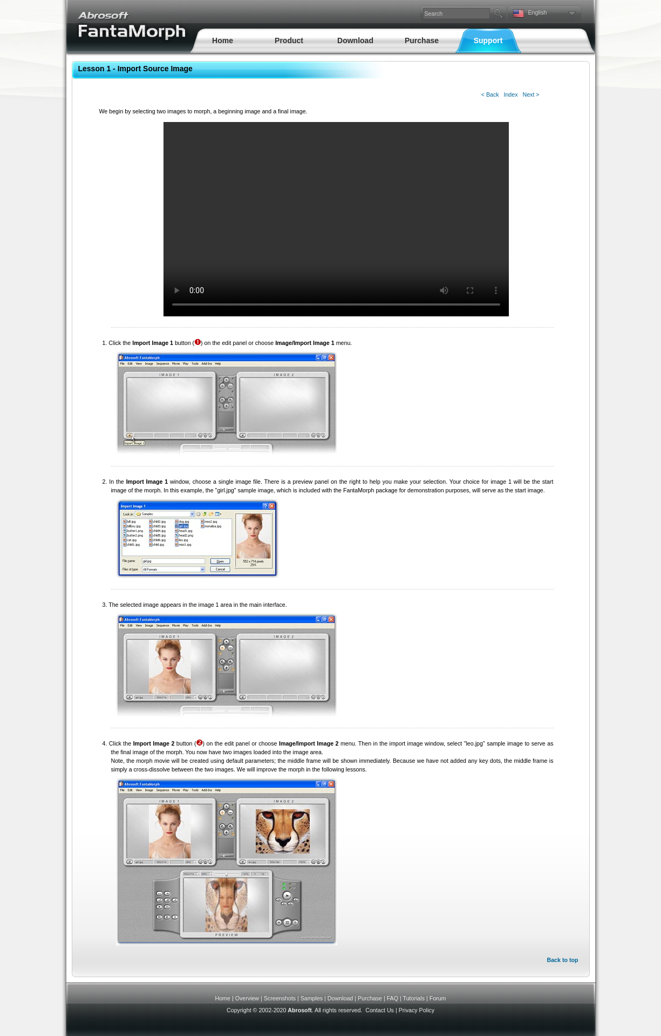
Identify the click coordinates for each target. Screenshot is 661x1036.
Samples (312, 998)
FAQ (392, 998)
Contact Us (379, 1010)
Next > (530, 94)
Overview (247, 998)
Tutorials (414, 998)
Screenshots (280, 998)
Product (289, 40)
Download (355, 40)
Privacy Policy (416, 1010)
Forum (438, 998)
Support (488, 40)
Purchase (422, 40)
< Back (490, 94)
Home (222, 40)
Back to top (562, 960)
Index (510, 94)
